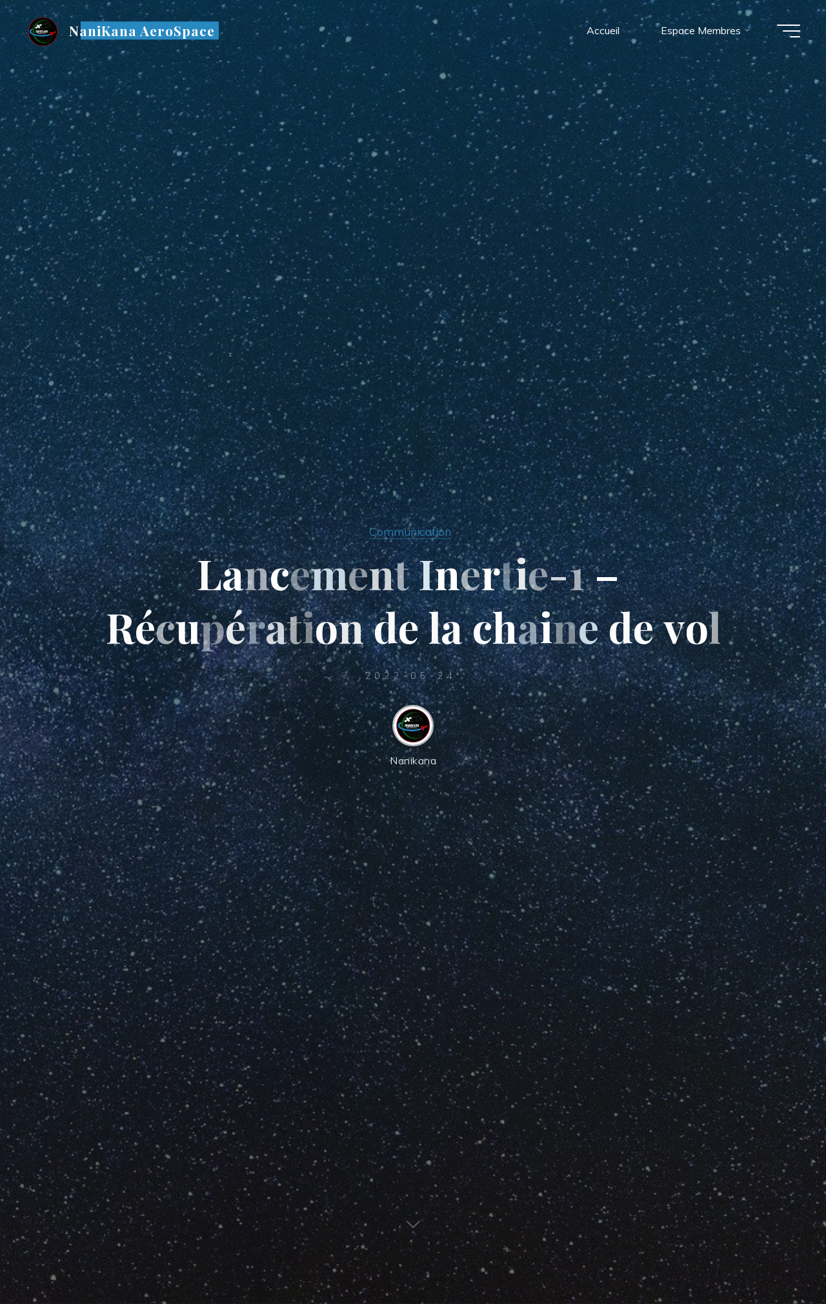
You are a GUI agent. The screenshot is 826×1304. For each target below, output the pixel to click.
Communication (410, 531)
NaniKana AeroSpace (142, 30)
